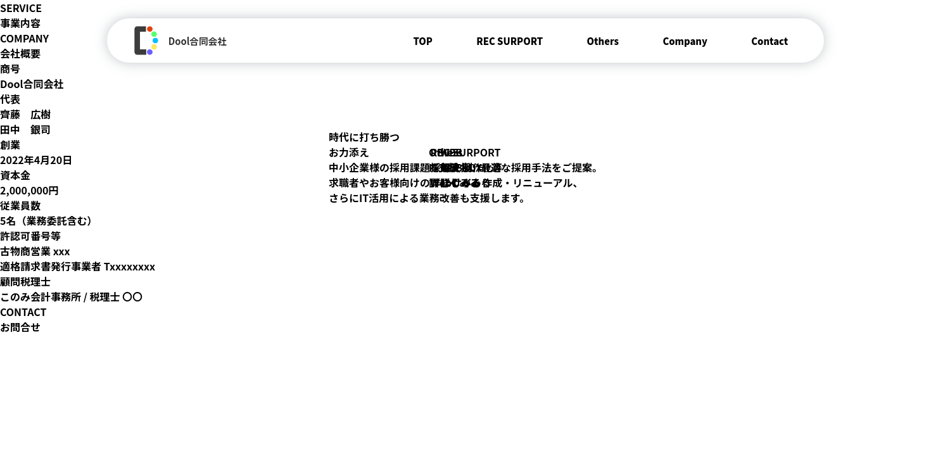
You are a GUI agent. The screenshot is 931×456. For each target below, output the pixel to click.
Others (602, 41)
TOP (422, 41)
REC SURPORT (509, 41)
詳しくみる (454, 182)
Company (684, 41)
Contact (769, 41)
